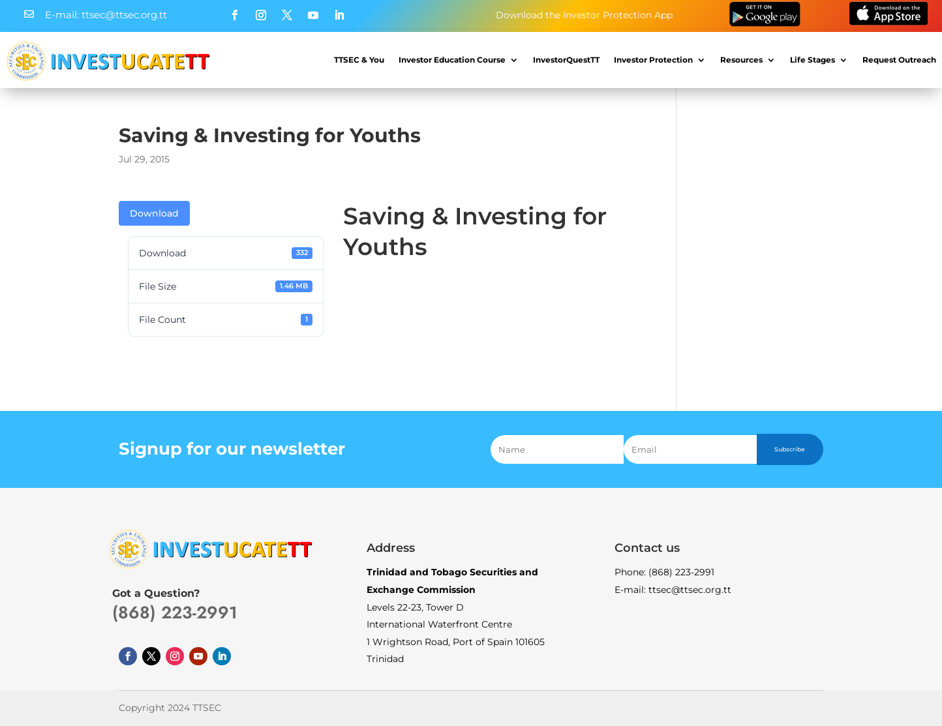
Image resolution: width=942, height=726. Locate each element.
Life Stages (812, 60)
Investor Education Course (452, 60)
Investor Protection (653, 60)
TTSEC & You (359, 60)
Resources (741, 60)
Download (154, 213)
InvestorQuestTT (566, 60)
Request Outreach (899, 60)
